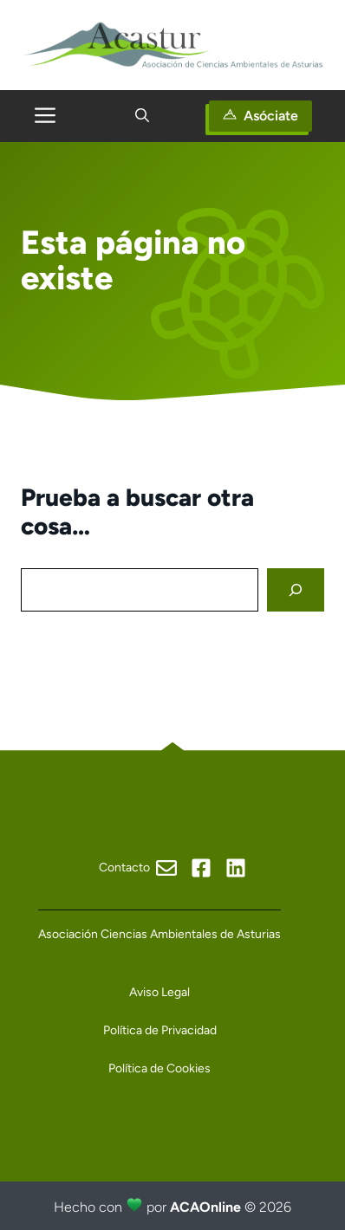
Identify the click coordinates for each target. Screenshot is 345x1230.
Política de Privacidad (160, 1030)
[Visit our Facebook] (137, 868)
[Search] (295, 590)
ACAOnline (205, 1207)
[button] (142, 116)
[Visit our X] (236, 868)
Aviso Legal (159, 992)
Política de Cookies (159, 1068)
